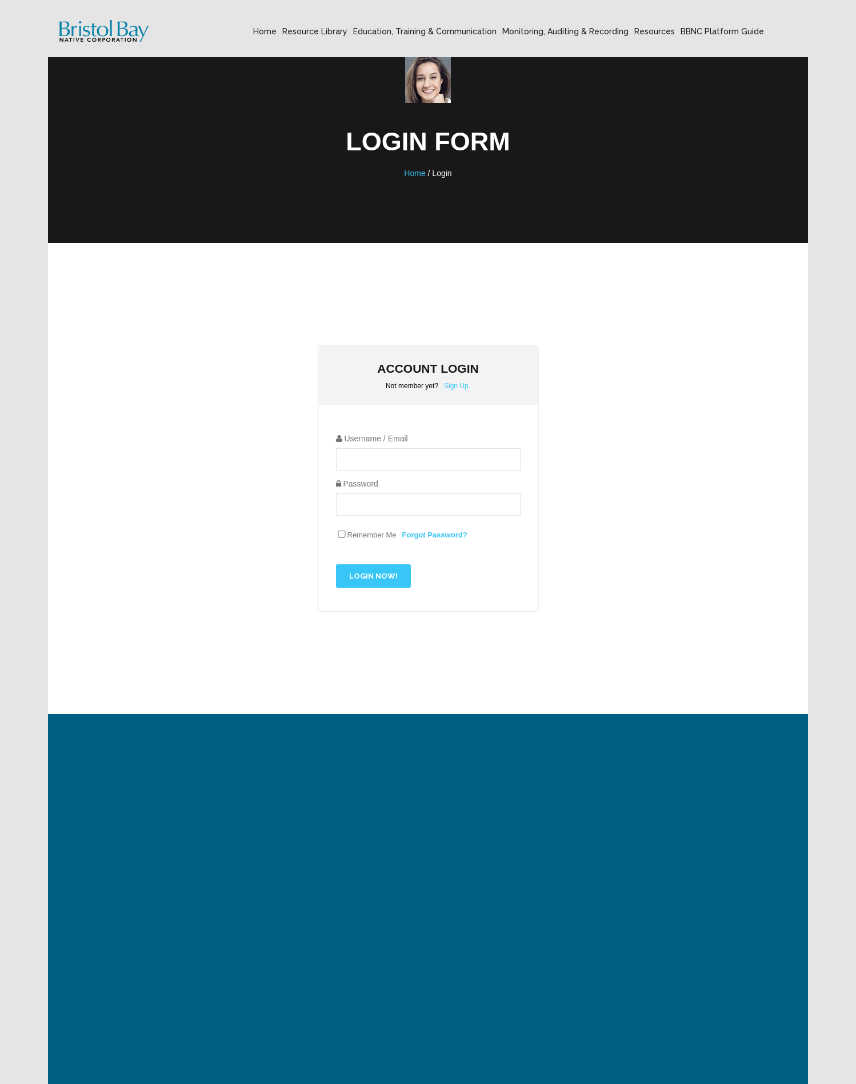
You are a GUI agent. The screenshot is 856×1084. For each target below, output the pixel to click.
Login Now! (373, 576)
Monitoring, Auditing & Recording (565, 31)
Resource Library (314, 31)
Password (357, 483)
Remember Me (372, 535)
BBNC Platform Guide (722, 31)
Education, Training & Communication (425, 31)
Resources (654, 31)
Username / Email (372, 438)
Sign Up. (457, 386)
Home (265, 31)
